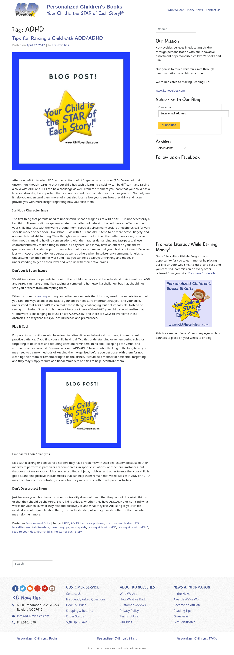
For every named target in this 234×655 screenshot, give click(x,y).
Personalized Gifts (37, 523)
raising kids (78, 527)
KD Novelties (60, 45)
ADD (66, 523)
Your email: (165, 107)
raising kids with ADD (102, 527)
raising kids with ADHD (133, 527)
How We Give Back (133, 599)
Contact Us (213, 10)
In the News (195, 10)
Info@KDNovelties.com (33, 616)
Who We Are (176, 10)
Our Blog (126, 622)
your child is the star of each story (59, 531)
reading (41, 296)
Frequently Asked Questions (85, 599)
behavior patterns (92, 523)
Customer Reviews (133, 605)
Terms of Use (129, 616)
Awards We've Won (187, 599)
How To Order (76, 605)
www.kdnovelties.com (170, 90)
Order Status (75, 616)
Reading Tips (183, 611)
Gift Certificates (184, 622)
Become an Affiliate (187, 605)
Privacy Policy (129, 611)
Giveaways (181, 616)
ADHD (75, 523)
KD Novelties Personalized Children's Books (121, 648)
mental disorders (37, 527)
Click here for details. (202, 273)
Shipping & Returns (79, 611)
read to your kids (23, 531)
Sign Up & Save (76, 622)
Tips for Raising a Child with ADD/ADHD (57, 38)
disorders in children (119, 523)
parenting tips (60, 527)
